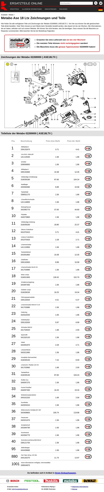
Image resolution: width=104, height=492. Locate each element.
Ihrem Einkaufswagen (65, 473)
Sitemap (74, 489)
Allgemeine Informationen (80, 486)
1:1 (90, 64)
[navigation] (49, 9)
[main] (52, 245)
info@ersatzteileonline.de (20, 489)
